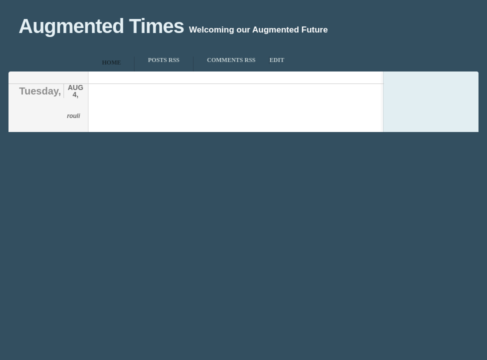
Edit (277, 60)
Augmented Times (101, 26)
